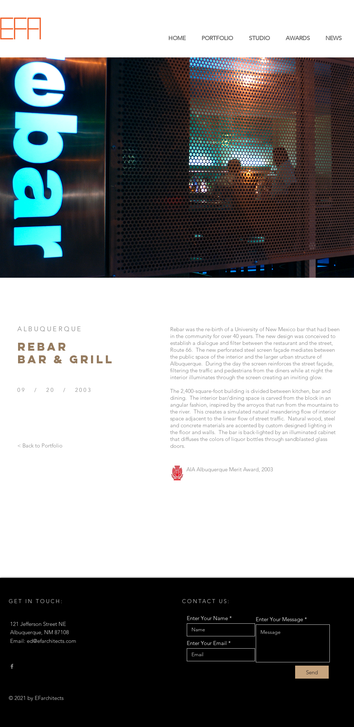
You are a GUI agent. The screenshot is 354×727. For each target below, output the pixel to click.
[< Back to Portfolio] (39, 445)
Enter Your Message (279, 619)
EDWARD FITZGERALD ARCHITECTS (94, 37)
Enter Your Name (207, 618)
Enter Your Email (207, 643)
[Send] (312, 672)
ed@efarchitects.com (51, 640)
